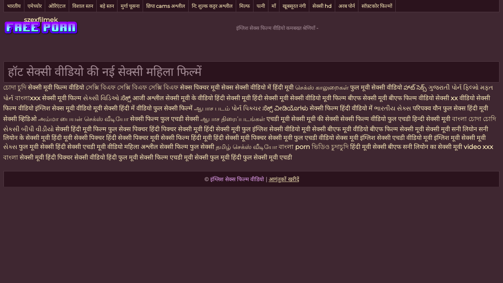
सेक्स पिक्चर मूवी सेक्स (206, 87)
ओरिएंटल (57, 6)
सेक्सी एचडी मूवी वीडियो (95, 147)
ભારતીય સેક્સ (393, 108)
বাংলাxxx (28, 98)
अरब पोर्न (346, 6)
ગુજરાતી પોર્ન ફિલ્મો (454, 87)
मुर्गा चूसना (130, 6)
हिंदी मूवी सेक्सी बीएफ (375, 147)
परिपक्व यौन (428, 108)
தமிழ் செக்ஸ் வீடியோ (247, 147)
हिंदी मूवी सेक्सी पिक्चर (78, 138)
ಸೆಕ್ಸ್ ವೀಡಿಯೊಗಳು (285, 108)
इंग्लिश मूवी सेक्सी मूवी (460, 138)
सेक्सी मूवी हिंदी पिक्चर (46, 157)
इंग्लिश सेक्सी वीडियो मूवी (281, 129)
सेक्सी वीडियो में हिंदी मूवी (265, 87)
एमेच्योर (35, 6)
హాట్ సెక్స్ (416, 87)
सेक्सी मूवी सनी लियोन (451, 129)
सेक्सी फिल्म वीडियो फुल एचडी (375, 119)
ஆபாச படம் (212, 108)
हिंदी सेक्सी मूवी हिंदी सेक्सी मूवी (252, 98)
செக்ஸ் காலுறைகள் (322, 87)
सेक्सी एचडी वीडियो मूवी (404, 138)
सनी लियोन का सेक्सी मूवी (432, 147)
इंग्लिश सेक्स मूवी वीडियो (63, 108)
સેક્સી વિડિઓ (102, 98)
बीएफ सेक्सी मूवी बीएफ (376, 98)
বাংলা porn (295, 147)
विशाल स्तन (82, 6)
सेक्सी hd (322, 6)
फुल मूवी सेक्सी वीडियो (377, 87)
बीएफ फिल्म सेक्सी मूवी (397, 129)
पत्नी (261, 6)
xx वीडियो (463, 98)
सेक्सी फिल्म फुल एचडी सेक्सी (165, 119)
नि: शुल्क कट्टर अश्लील (212, 6)
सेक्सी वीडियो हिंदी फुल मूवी (106, 157)
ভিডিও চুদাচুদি (331, 147)
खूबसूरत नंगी (294, 6)
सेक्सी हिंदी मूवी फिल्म (80, 129)
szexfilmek (41, 20)
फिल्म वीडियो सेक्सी (427, 98)
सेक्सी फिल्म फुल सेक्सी (188, 147)
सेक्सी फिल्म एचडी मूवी (166, 157)
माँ (274, 6)
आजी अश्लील (148, 98)
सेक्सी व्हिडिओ (20, 119)
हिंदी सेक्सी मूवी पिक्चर (239, 138)
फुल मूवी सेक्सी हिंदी (43, 147)
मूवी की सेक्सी (323, 119)
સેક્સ (11, 147)
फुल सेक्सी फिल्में (173, 108)
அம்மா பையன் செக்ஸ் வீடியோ (84, 119)
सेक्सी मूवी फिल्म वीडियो (57, 87)
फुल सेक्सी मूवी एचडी (267, 157)
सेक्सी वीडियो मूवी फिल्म (318, 98)
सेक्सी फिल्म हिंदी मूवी (186, 138)
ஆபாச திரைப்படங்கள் (233, 119)
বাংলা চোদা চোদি (474, 119)
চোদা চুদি (14, 87)
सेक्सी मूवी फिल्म (61, 98)
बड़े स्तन (107, 6)
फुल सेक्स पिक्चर (128, 129)
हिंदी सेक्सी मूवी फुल (227, 129)
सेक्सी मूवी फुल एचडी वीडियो (301, 138)
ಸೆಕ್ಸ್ (126, 98)
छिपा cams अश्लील (165, 6)
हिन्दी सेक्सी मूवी (431, 119)
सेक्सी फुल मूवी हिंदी (218, 157)
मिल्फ (244, 6)
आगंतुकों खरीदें (284, 179)
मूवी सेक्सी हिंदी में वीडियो (123, 108)
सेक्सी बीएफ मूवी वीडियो (340, 129)
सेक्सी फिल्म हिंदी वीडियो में (342, 108)
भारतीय (14, 6)
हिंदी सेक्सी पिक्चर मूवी (132, 138)
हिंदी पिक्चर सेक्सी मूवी (175, 129)
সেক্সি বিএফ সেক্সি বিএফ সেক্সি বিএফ (133, 87)
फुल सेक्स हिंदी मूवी (465, 108)
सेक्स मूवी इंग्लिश (355, 138)
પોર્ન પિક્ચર (247, 108)
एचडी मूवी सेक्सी (286, 119)
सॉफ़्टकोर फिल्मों (377, 6)
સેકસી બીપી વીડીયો (28, 129)
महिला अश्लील (142, 147)
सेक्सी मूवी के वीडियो (190, 98)
